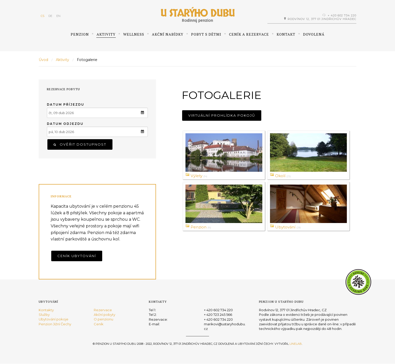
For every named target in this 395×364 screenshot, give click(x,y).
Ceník (98, 324)
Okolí (280, 175)
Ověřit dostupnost (80, 144)
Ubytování (286, 227)
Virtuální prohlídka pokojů (221, 115)
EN (58, 16)
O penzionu (103, 319)
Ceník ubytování (76, 256)
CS (42, 16)
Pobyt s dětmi (206, 34)
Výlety (197, 175)
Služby (44, 314)
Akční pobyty (104, 314)
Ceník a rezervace (249, 34)
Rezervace (103, 310)
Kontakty (46, 310)
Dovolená (314, 34)
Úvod (43, 59)
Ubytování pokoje (53, 319)
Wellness (133, 34)
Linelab (295, 344)
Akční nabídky (167, 34)
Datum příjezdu (65, 104)
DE (50, 16)
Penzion (80, 34)
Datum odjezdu (65, 124)
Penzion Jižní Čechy (55, 324)
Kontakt (286, 34)
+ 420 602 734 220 (342, 15)
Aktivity (106, 34)
